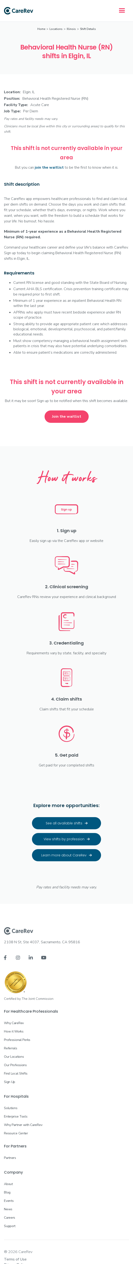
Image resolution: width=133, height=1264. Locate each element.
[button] (122, 11)
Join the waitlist (66, 416)
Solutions (10, 1108)
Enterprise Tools (16, 1116)
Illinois (71, 29)
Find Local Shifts (15, 1073)
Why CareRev (14, 1023)
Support (9, 1226)
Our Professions (15, 1065)
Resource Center (16, 1133)
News (8, 1209)
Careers (9, 1217)
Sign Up (9, 1082)
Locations (56, 29)
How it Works (14, 1031)
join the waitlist (49, 167)
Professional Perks (17, 1040)
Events (9, 1201)
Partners (10, 1158)
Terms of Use (15, 1259)
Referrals (10, 1048)
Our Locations (14, 1056)
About (8, 1184)
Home (41, 29)
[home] (18, 10)
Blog (7, 1192)
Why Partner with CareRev (23, 1125)
